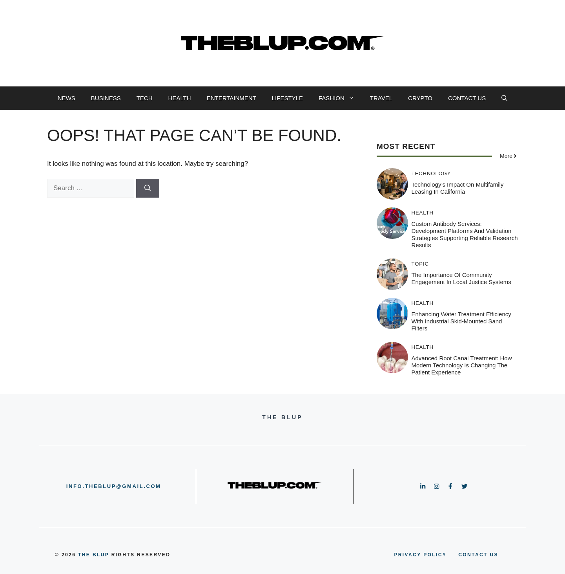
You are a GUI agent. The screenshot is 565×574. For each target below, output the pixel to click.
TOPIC (420, 263)
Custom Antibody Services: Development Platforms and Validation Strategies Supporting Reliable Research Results (465, 234)
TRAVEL (381, 98)
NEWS (66, 98)
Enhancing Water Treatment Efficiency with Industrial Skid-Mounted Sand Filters (461, 321)
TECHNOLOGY (431, 173)
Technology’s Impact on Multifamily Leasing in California (458, 188)
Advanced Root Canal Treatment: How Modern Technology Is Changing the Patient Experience (462, 365)
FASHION (340, 98)
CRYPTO (420, 98)
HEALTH (179, 98)
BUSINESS (106, 98)
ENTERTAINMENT (231, 98)
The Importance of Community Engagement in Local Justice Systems (461, 278)
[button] (504, 98)
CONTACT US (467, 98)
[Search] (147, 188)
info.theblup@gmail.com (113, 486)
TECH (145, 98)
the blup (93, 554)
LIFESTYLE (287, 98)
